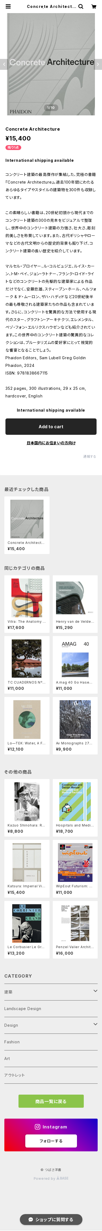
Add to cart (51, 426)
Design (11, 1025)
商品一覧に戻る (51, 1101)
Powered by (51, 1178)
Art (7, 1058)
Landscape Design (22, 1008)
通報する (90, 456)
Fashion (12, 1042)
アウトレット (14, 1075)
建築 (8, 992)
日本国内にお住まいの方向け (51, 443)
